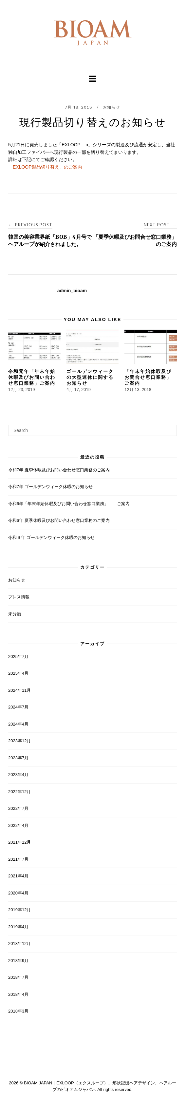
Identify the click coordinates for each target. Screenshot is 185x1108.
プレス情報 (18, 596)
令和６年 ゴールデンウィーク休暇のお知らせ (51, 537)
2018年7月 (18, 977)
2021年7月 (18, 859)
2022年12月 (19, 791)
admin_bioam (72, 290)
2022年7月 (18, 808)
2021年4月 (18, 875)
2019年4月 (18, 926)
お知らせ (111, 107)
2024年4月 (18, 724)
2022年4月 (18, 825)
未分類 (14, 613)
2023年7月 (18, 757)
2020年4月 (18, 893)
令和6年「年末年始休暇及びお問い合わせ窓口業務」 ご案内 (69, 503)
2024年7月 (18, 707)
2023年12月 (19, 740)
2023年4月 (18, 774)
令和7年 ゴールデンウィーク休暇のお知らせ (50, 486)
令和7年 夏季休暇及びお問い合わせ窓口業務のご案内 (59, 469)
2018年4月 (18, 994)
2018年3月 (18, 1011)
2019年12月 (19, 909)
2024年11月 (19, 690)
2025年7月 (18, 656)
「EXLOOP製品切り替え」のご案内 (45, 167)
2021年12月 (19, 842)
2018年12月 (19, 943)
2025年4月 (18, 673)
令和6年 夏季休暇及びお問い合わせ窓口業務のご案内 (59, 520)
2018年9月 (18, 960)
